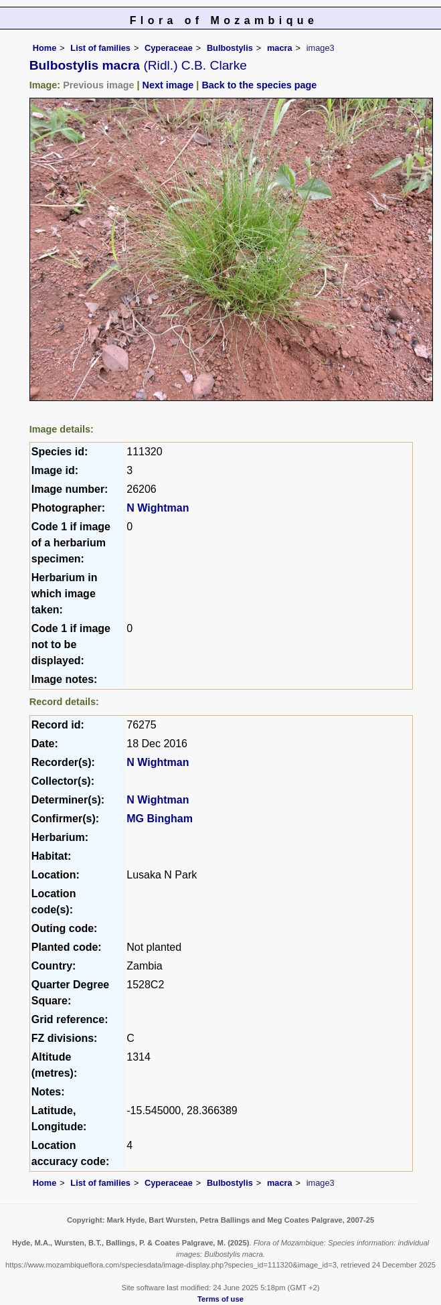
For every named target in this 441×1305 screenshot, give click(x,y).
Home (45, 48)
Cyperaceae (169, 48)
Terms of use (220, 1299)
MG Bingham (159, 818)
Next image (168, 85)
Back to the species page (259, 85)
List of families (100, 48)
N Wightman (157, 508)
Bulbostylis (230, 48)
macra (279, 48)
